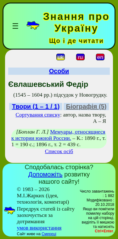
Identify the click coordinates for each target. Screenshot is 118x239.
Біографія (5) (86, 106)
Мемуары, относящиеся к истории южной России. (58, 135)
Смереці (49, 234)
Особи (59, 71)
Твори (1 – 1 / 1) (35, 106)
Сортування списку (38, 115)
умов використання (39, 228)
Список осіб (59, 151)
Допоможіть (45, 174)
